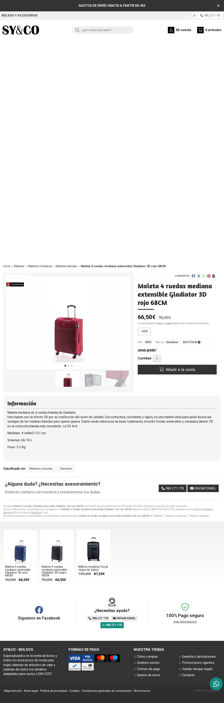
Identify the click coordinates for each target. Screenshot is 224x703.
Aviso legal (31, 690)
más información (185, 621)
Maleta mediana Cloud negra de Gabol (93, 568)
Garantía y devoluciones (199, 657)
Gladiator (36, 512)
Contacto (188, 675)
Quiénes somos (148, 663)
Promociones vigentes (198, 663)
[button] (65, 366)
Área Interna (142, 690)
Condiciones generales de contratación (107, 690)
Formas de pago (148, 669)
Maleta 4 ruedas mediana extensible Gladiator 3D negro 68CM (54, 571)
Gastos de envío (148, 675)
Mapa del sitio (13, 690)
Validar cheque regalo (197, 669)
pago (169, 323)
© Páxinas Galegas (207, 690)
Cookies (74, 690)
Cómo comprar (147, 657)
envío (159, 323)
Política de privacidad (53, 690)
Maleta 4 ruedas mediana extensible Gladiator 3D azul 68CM (18, 571)
